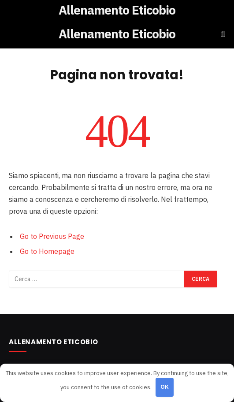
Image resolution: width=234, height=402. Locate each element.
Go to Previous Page (52, 236)
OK (164, 387)
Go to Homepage (47, 251)
